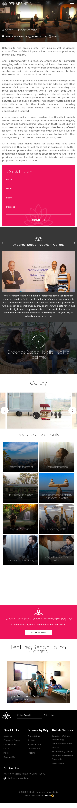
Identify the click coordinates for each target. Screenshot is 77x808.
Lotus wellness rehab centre (62, 745)
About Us (8, 736)
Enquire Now (38, 632)
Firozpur (31, 752)
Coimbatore (34, 748)
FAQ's (6, 748)
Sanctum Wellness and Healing (61, 738)
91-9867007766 (39, 36)
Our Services (10, 744)
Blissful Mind (58, 763)
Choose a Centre (12, 740)
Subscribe (49, 715)
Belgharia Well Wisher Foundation (62, 757)
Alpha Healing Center (62, 751)
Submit (36, 220)
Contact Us (9, 757)
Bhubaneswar (34, 744)
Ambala (31, 740)
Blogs (6, 752)
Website (56, 36)
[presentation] (74, 243)
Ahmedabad (34, 736)
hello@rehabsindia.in (18, 778)
